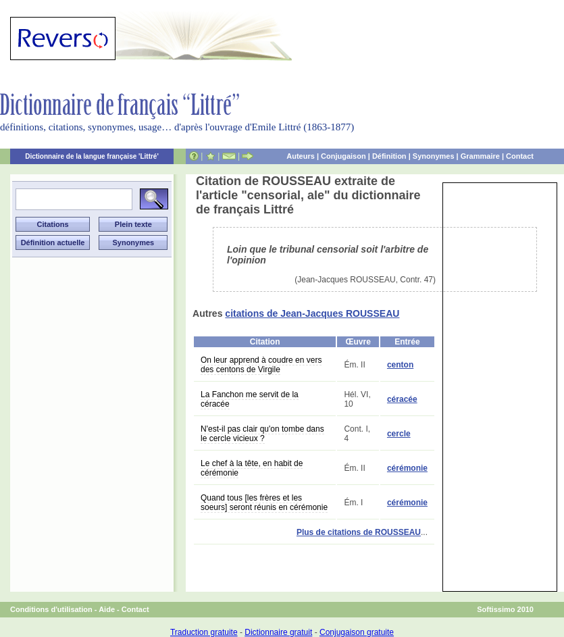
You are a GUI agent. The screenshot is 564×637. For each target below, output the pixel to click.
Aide (107, 609)
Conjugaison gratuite (356, 632)
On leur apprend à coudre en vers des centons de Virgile (261, 364)
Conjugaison (343, 156)
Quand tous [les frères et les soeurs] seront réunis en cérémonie (264, 502)
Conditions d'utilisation (51, 609)
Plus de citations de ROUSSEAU (359, 532)
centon (400, 365)
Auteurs (300, 156)
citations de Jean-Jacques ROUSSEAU (312, 313)
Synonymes (434, 156)
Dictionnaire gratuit (278, 632)
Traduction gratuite (204, 632)
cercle (399, 433)
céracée (402, 399)
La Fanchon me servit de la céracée (250, 399)
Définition (389, 156)
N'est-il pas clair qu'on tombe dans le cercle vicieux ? (262, 433)
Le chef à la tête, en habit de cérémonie (252, 468)
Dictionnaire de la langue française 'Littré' (92, 156)
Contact (520, 156)
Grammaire (480, 156)
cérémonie (407, 468)
